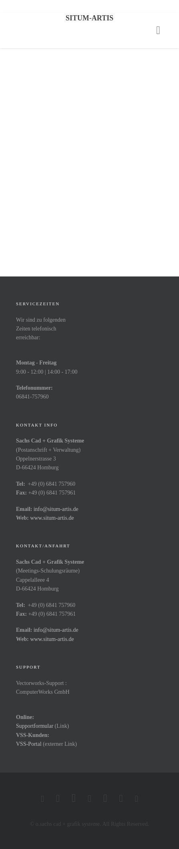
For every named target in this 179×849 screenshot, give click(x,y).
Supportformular (34, 726)
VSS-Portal (29, 744)
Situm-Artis (89, 18)
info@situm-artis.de (56, 509)
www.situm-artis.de (52, 518)
